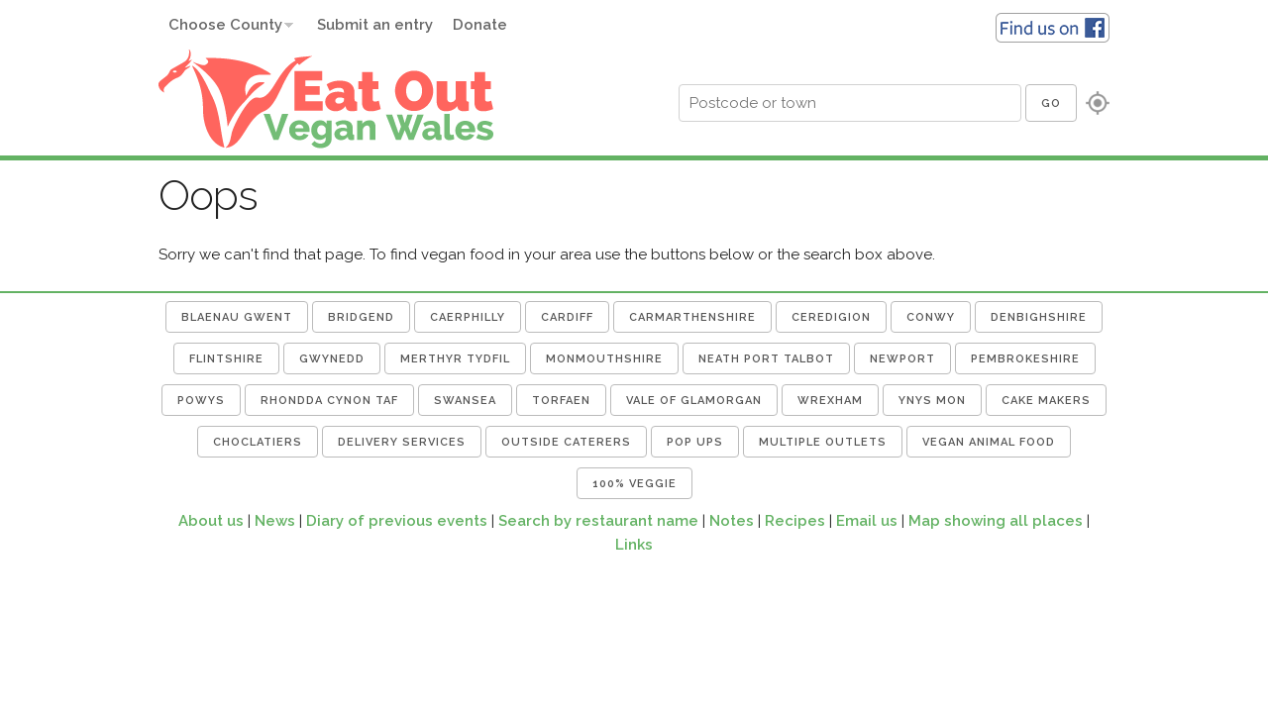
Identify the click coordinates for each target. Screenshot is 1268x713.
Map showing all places (995, 521)
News (275, 521)
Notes (731, 521)
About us (211, 521)
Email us (867, 521)
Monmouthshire (604, 359)
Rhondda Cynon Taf (329, 400)
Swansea (465, 400)
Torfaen (561, 400)
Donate (480, 25)
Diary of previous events (396, 521)
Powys (201, 400)
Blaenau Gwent (236, 317)
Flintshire (226, 359)
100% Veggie (634, 483)
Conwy (930, 317)
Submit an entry (375, 25)
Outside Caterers (566, 442)
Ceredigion (831, 317)
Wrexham (830, 400)
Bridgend (361, 317)
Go (1051, 103)
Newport (902, 359)
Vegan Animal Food (988, 442)
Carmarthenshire (692, 317)
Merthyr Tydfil (455, 359)
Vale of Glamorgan (694, 400)
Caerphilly (467, 317)
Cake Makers (1046, 400)
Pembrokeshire (1025, 359)
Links (634, 545)
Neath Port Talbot (766, 359)
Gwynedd (332, 359)
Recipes (795, 521)
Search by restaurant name (598, 521)
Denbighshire (1039, 317)
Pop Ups (695, 442)
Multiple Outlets (823, 442)
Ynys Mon (932, 400)
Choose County (225, 25)
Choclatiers (257, 442)
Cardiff (567, 317)
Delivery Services (402, 442)
